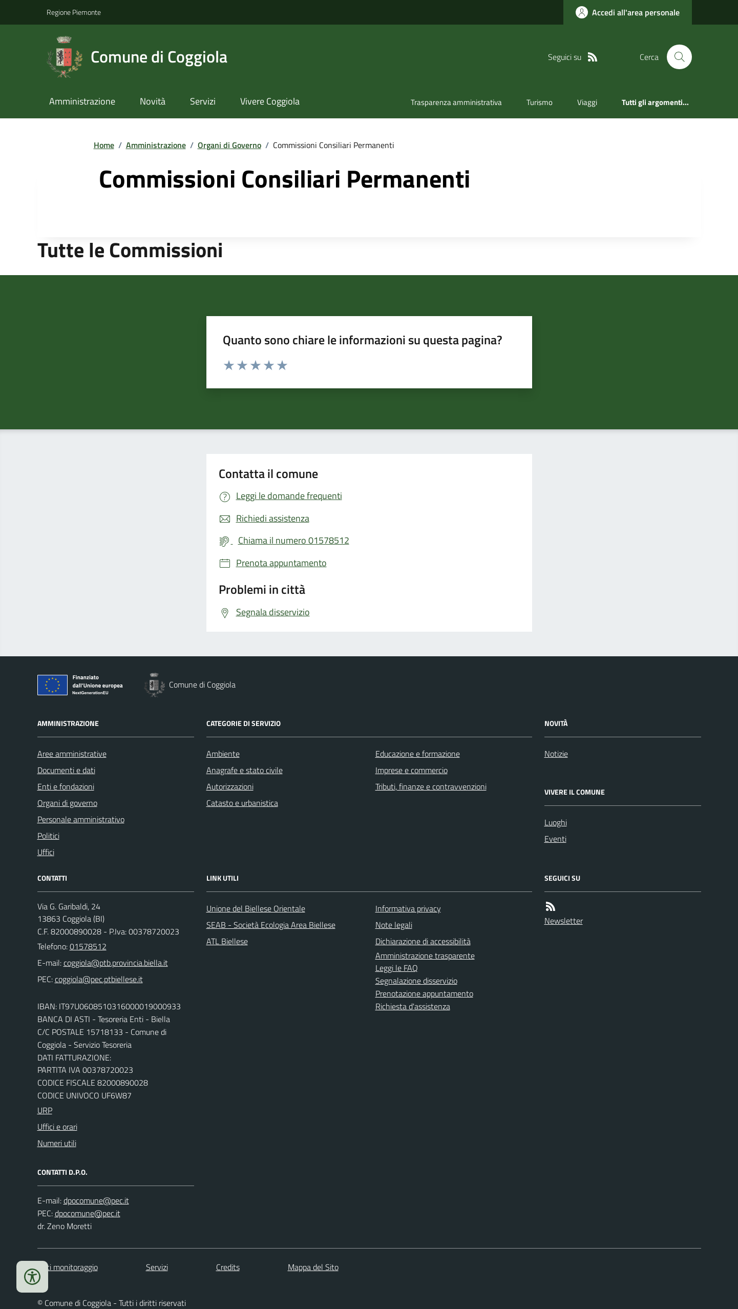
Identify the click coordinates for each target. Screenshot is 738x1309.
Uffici (45, 852)
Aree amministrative (72, 753)
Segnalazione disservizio (416, 980)
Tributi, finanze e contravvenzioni (431, 786)
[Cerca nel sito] (675, 57)
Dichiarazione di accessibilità (423, 941)
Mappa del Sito (313, 1267)
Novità (152, 101)
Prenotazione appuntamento (424, 993)
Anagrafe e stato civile (244, 770)
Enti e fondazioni (65, 786)
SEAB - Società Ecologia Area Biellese (270, 925)
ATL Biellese (227, 941)
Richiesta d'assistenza (412, 1006)
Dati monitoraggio (67, 1267)
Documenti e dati (66, 770)
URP (44, 1110)
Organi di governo (67, 803)
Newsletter (563, 921)
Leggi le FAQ (396, 968)
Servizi (203, 101)
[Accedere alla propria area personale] (627, 12)
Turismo (539, 102)
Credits (228, 1267)
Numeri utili (56, 1143)
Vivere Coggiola (270, 101)
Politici (48, 835)
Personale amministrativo (80, 819)
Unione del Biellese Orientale (255, 908)
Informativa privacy (408, 908)
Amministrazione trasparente (425, 955)
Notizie (556, 753)
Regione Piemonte (74, 12)
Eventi (555, 839)
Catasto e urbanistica (242, 803)
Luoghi (555, 822)
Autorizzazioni (230, 786)
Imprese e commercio (411, 770)
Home (104, 145)
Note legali (393, 925)
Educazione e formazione (417, 753)
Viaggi (587, 102)
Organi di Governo (229, 145)
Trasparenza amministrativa (456, 102)
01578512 (88, 946)
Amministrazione (82, 101)
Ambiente (223, 753)
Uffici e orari (57, 1126)
